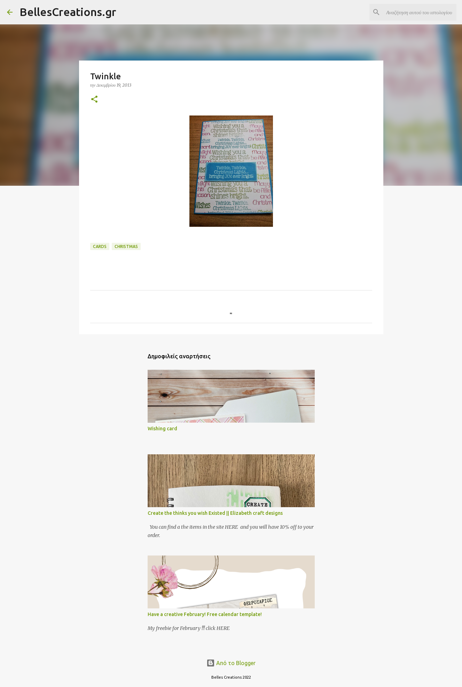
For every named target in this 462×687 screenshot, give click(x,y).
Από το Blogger (231, 663)
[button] (94, 99)
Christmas (126, 246)
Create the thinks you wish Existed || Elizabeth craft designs (215, 513)
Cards (100, 246)
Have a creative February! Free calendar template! (205, 614)
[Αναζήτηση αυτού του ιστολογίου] (419, 12)
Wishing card (162, 428)
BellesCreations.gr (67, 12)
